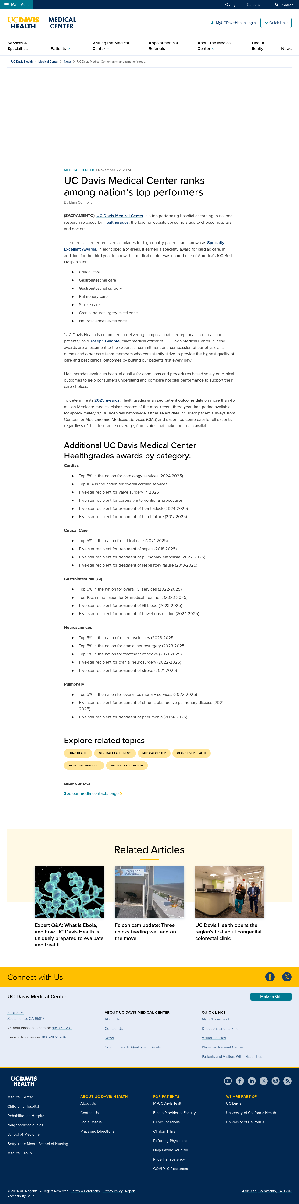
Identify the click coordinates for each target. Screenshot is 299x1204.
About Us (88, 1103)
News (286, 48)
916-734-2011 (62, 1027)
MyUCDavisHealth (216, 1019)
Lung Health (78, 753)
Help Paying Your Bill (170, 1150)
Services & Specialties (17, 46)
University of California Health (251, 1112)
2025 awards (107, 400)
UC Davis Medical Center (119, 216)
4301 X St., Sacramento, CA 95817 (267, 1191)
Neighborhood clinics (25, 1125)
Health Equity (258, 46)
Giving (230, 4)
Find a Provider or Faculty (174, 1112)
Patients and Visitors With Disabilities (232, 1056)
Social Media (91, 1122)
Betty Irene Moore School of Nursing (37, 1143)
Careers (253, 4)
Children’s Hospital (23, 1106)
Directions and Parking (220, 1028)
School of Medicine (23, 1134)
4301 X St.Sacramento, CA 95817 (25, 1015)
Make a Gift (271, 996)
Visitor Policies (214, 1037)
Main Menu (17, 4)
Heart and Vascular (84, 765)
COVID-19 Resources (170, 1168)
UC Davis (233, 1103)
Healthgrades (116, 222)
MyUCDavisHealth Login (233, 23)
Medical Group (19, 1153)
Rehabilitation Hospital (26, 1115)
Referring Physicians (170, 1140)
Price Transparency (169, 1159)
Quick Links (278, 22)
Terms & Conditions (85, 1191)
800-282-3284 (54, 1037)
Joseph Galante (105, 341)
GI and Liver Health (191, 753)
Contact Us (89, 1112)
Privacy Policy (113, 1191)
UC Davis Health (22, 61)
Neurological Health (127, 765)
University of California (245, 1122)
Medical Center (48, 61)
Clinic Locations (166, 1122)
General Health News (115, 753)
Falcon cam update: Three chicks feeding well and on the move (145, 931)
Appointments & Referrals (164, 46)
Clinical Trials (164, 1131)
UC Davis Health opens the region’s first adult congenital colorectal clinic (228, 931)
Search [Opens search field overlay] (283, 5)
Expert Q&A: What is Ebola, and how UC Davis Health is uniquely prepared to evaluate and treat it (69, 934)
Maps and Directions (97, 1131)
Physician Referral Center (222, 1047)
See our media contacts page (91, 793)
